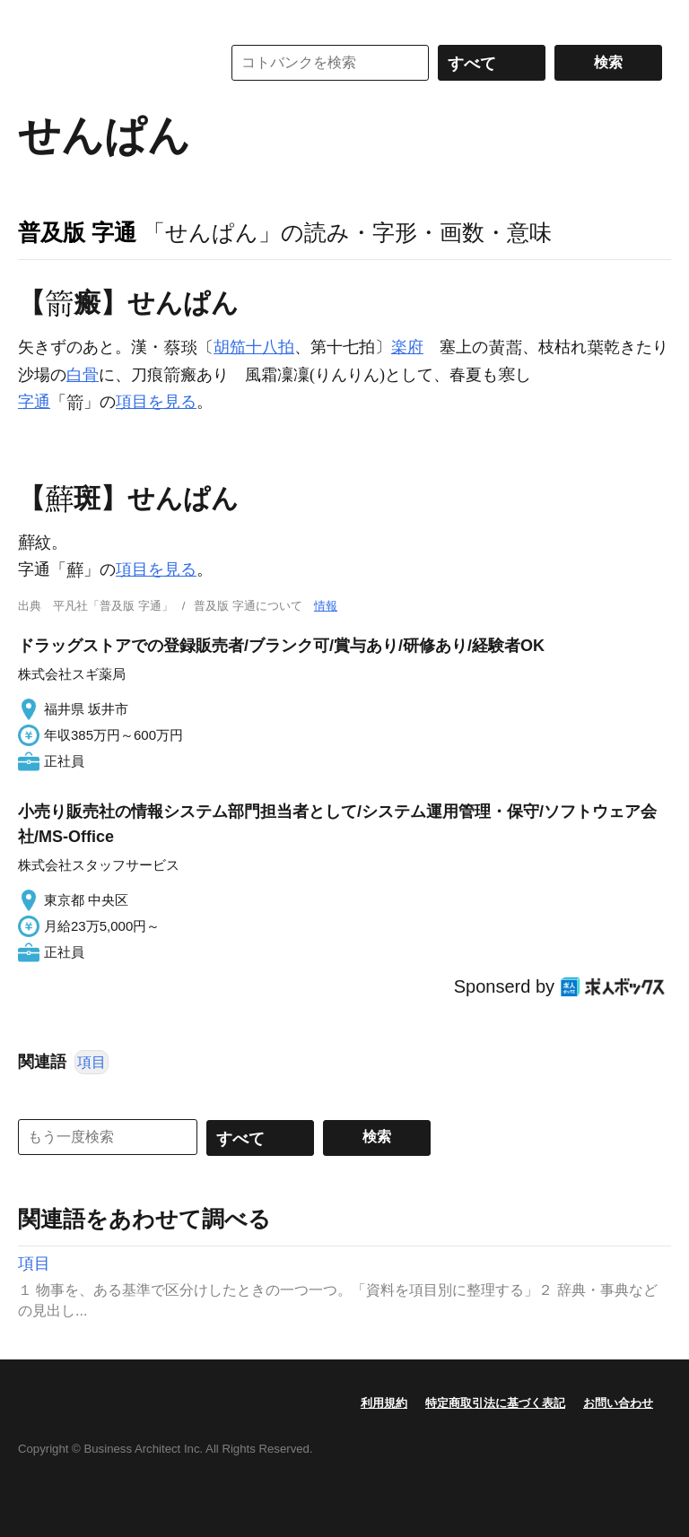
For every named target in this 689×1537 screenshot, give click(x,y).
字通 (34, 402)
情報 (325, 605)
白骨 (82, 375)
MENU (36, 18)
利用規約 (384, 1403)
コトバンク (107, 63)
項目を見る (156, 402)
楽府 (407, 347)
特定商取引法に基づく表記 (495, 1403)
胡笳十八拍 (254, 347)
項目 (91, 1062)
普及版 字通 (77, 232)
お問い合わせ (618, 1403)
